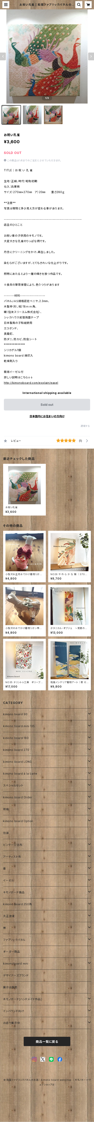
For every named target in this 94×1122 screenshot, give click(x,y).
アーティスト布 (12, 856)
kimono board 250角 (17, 904)
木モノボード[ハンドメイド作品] (22, 999)
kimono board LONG (17, 761)
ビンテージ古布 (13, 844)
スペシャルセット (13, 785)
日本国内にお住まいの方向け (47, 416)
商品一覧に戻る (47, 1042)
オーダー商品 (11, 951)
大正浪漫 (9, 916)
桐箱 (6, 809)
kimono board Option (18, 821)
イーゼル (8, 880)
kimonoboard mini (15, 963)
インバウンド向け (13, 1011)
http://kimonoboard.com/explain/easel (31, 382)
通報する (85, 425)
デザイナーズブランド (16, 975)
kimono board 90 (15, 714)
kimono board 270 (16, 749)
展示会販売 (10, 987)
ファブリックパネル (14, 939)
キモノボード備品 (13, 892)
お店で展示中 (11, 1022)
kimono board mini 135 (19, 726)
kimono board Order (17, 797)
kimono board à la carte (20, 773)
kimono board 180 (16, 738)
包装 (6, 833)
